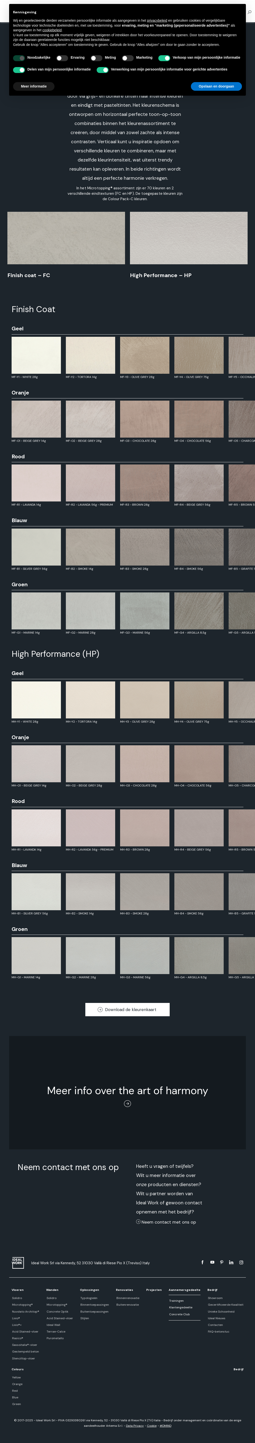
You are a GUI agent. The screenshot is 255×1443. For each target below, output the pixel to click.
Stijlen (84, 1318)
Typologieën (88, 1298)
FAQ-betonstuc (218, 1332)
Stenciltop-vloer (23, 1358)
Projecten (154, 1290)
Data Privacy (135, 1426)
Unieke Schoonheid (221, 1312)
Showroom (215, 1298)
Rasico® (17, 1338)
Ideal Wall (53, 1325)
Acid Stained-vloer (25, 1332)
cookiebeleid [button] (52, 30)
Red (14, 1391)
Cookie (152, 1426)
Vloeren (18, 1290)
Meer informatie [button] (34, 86)
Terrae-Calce (55, 1332)
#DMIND (165, 1426)
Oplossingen (89, 1290)
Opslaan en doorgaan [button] (216, 86)
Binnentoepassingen (94, 1305)
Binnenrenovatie (127, 1298)
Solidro (16, 1298)
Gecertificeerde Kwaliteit (225, 1305)
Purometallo (54, 1338)
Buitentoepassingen (94, 1312)
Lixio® (15, 1318)
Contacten (215, 1325)
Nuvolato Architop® (25, 1312)
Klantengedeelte (180, 1307)
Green (16, 1404)
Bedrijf (213, 1290)
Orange (17, 1384)
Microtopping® (22, 1305)
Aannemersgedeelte (184, 1290)
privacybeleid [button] (157, 20)
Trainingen (176, 1301)
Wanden (52, 1290)
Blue (15, 1397)
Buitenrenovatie (127, 1305)
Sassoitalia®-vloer (24, 1345)
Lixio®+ (16, 1325)
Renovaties (124, 1290)
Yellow (16, 1377)
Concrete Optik (57, 1312)
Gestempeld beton (25, 1352)
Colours (18, 1369)
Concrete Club (179, 1314)
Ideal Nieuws (216, 1318)
